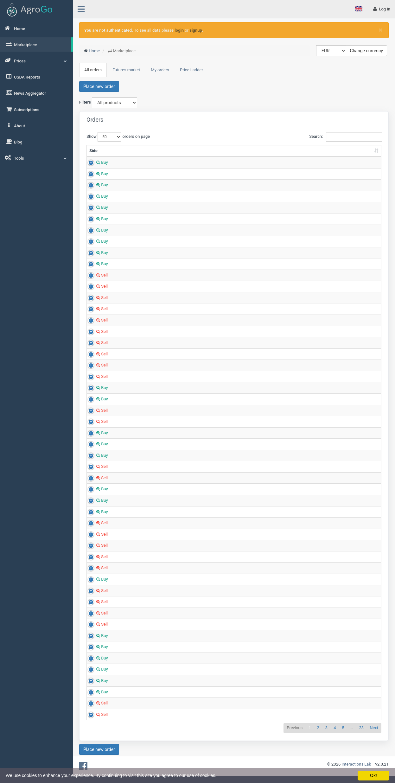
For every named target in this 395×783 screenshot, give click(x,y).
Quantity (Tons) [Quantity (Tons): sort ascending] (188, 153)
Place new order (99, 86)
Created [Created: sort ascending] (354, 156)
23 (361, 733)
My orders (160, 69)
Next (374, 733)
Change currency (366, 50)
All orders (93, 69)
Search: (345, 137)
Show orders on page (115, 137)
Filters (85, 102)
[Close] (380, 30)
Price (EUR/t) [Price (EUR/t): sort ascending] (222, 156)
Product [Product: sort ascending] (125, 156)
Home (94, 50)
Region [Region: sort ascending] (266, 156)
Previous (295, 733)
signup (195, 30)
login (179, 30)
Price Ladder (191, 69)
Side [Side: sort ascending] (93, 156)
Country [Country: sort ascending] (317, 156)
